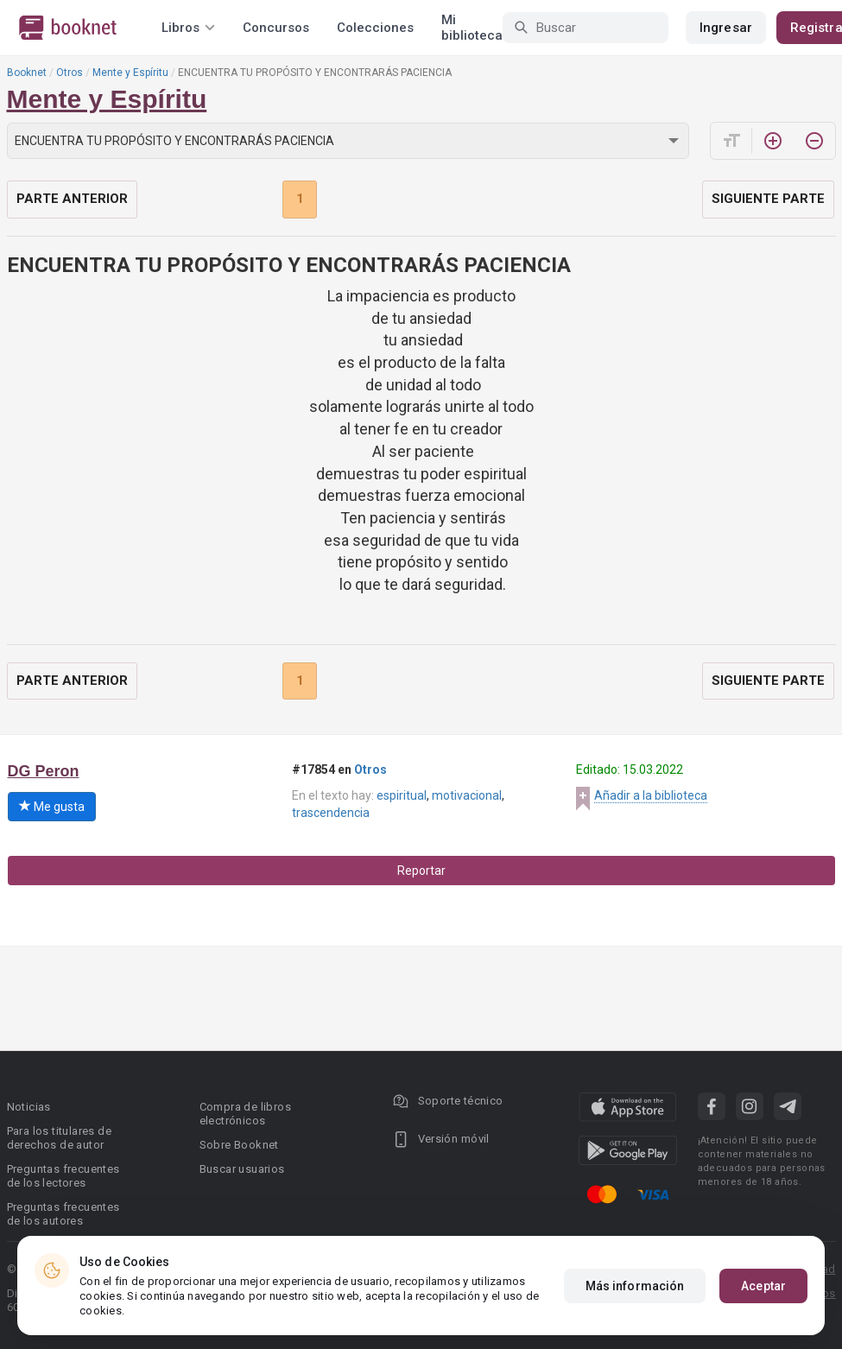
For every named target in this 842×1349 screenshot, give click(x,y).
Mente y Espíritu (130, 72)
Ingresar (726, 27)
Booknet (27, 72)
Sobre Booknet (239, 1144)
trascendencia (331, 813)
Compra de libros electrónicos (245, 1113)
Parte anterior (72, 198)
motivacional (467, 795)
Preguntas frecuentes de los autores (63, 1213)
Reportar (421, 870)
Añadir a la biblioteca (650, 795)
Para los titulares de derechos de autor (59, 1137)
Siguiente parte (768, 198)
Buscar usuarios (242, 1168)
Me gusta (52, 807)
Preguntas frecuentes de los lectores (63, 1175)
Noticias (29, 1106)
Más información (635, 1286)
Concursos (276, 27)
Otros (69, 72)
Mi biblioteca (472, 27)
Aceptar (763, 1286)
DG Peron (43, 771)
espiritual (402, 795)
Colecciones (375, 27)
